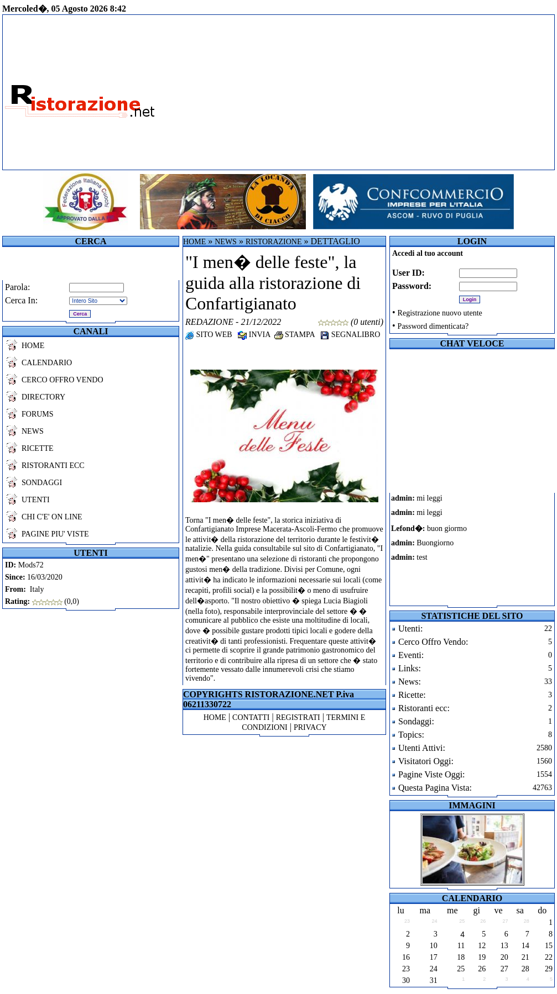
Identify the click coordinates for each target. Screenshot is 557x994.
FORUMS (38, 414)
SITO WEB (208, 334)
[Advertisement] (356, 92)
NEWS (33, 431)
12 (482, 946)
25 (461, 969)
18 (461, 957)
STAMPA (294, 334)
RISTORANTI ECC (53, 465)
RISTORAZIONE (274, 242)
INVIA (254, 334)
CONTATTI (250, 717)
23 (406, 969)
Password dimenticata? (433, 326)
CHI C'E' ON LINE (52, 517)
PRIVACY (310, 727)
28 (525, 969)
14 (525, 946)
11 (461, 946)
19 (482, 957)
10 (434, 946)
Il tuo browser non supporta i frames (438, 549)
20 (504, 957)
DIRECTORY (43, 397)
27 (504, 969)
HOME (33, 345)
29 (549, 969)
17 (434, 957)
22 (549, 957)
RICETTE (38, 448)
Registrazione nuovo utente (440, 313)
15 (549, 946)
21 (525, 957)
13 (504, 946)
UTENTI (36, 500)
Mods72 (31, 565)
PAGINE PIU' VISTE (55, 534)
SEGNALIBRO (350, 334)
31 (434, 980)
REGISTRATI (298, 717)
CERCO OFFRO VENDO (62, 380)
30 (406, 980)
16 (406, 957)
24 (434, 969)
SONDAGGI (42, 482)
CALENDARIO (47, 363)
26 (482, 969)
